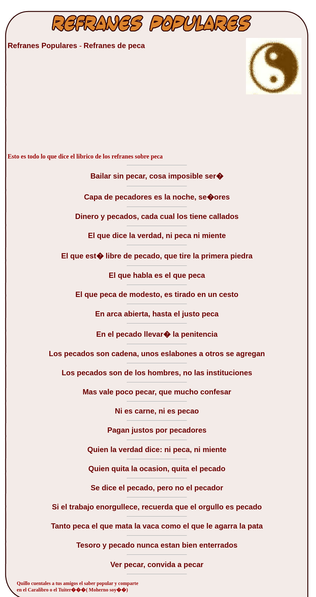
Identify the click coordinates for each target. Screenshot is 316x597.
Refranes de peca (114, 45)
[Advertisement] (54, 104)
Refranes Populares (43, 45)
